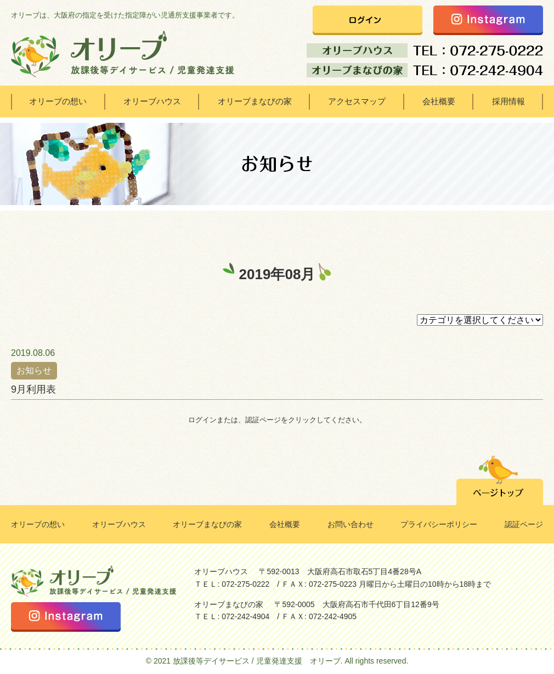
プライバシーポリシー (438, 524)
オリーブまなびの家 (255, 101)
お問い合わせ (350, 524)
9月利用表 (33, 389)
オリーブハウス (152, 101)
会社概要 (438, 101)
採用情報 (508, 101)
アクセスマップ (357, 101)
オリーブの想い (58, 101)
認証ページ (524, 524)
